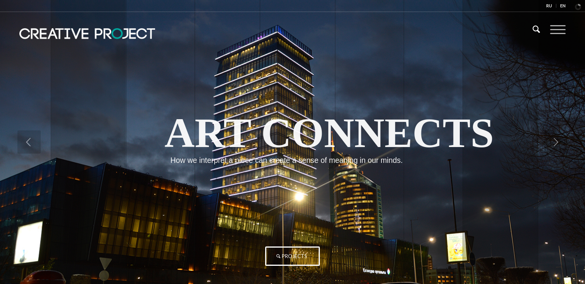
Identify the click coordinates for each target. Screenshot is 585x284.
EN (563, 5)
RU (549, 5)
